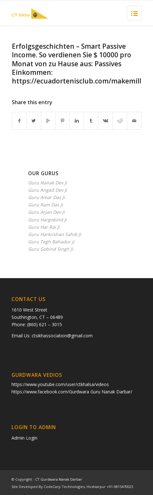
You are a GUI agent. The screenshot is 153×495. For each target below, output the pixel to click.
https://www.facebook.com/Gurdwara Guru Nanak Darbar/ (71, 392)
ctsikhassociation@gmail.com (62, 336)
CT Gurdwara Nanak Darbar (58, 479)
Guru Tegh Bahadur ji (51, 242)
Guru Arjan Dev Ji (46, 212)
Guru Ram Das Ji (45, 205)
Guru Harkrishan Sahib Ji (54, 234)
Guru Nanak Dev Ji (47, 183)
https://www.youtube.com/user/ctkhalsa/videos (60, 384)
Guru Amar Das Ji (46, 197)
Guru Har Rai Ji (44, 227)
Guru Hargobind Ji (47, 220)
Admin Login (24, 438)
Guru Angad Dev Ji (47, 190)
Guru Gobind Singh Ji (50, 249)
